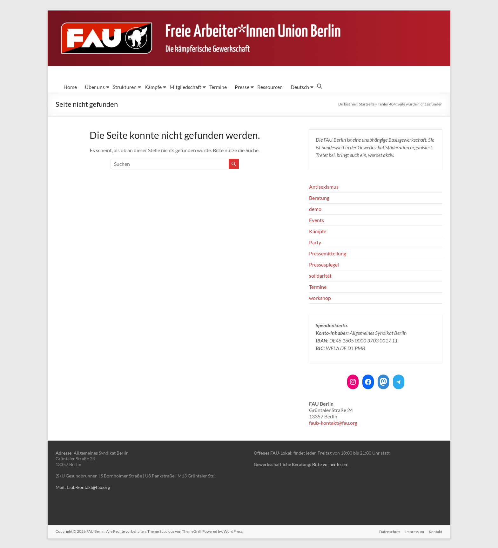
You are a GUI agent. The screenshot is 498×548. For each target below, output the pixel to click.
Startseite (366, 104)
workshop (320, 298)
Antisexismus (324, 187)
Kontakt (435, 531)
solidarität (320, 276)
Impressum (414, 531)
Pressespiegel (324, 264)
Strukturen (125, 87)
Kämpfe (153, 87)
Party (315, 242)
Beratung (319, 198)
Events (316, 220)
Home (70, 87)
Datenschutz (389, 531)
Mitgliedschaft (185, 87)
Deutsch (300, 87)
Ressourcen (270, 87)
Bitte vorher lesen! (330, 464)
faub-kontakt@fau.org (333, 423)
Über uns (95, 87)
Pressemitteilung (327, 253)
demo (315, 209)
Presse (242, 87)
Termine (218, 87)
